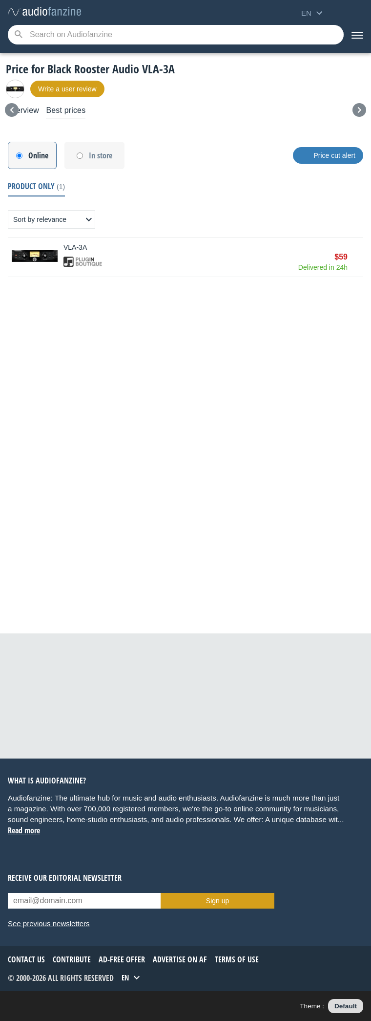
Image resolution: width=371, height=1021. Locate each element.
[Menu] (357, 35)
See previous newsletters (49, 923)
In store (100, 155)
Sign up (217, 901)
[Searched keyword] (176, 34)
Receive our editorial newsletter (65, 877)
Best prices (65, 110)
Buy (358, 257)
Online (38, 155)
